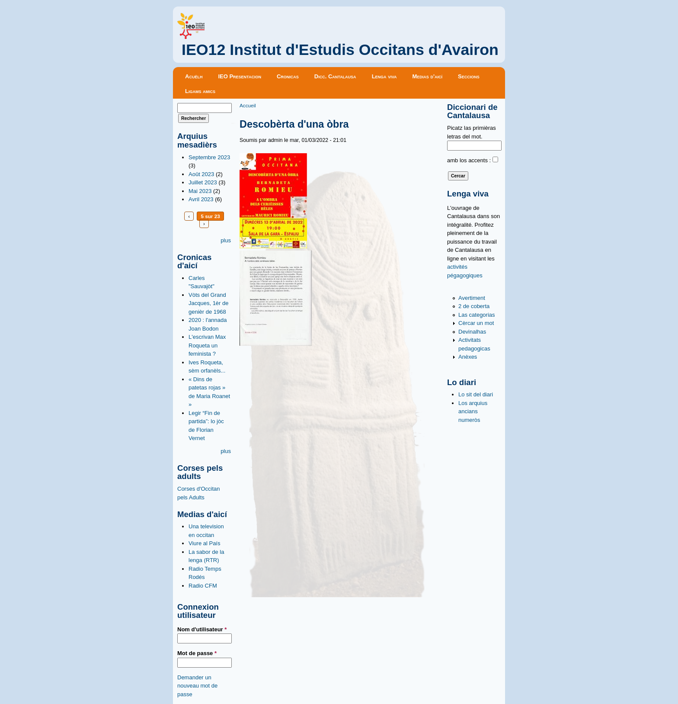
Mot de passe (197, 653)
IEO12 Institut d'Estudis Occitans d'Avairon (340, 49)
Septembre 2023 (209, 157)
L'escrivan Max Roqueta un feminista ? (207, 345)
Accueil (248, 105)
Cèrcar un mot (476, 323)
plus (226, 240)
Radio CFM (203, 585)
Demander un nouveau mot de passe (197, 686)
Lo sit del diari (475, 394)
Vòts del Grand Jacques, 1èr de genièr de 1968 (209, 303)
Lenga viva (384, 76)
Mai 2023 (200, 191)
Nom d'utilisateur (202, 629)
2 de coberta (473, 306)
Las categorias (476, 315)
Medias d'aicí (428, 76)
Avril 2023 (201, 199)
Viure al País (204, 543)
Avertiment (471, 298)
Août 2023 (201, 174)
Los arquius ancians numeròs (472, 411)
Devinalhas (472, 331)
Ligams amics (200, 91)
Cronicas (288, 76)
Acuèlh (193, 76)
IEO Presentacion (239, 76)
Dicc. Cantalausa (335, 76)
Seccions (469, 76)
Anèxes (467, 357)
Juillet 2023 (203, 182)
